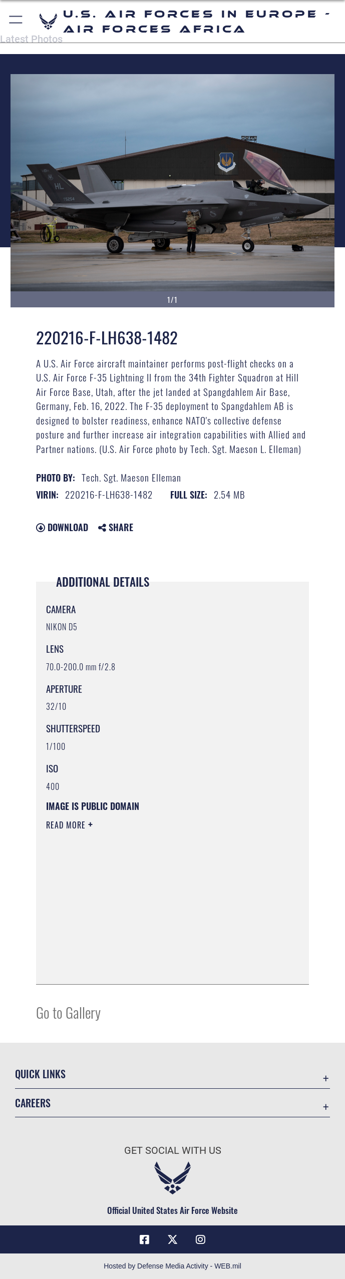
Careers (33, 1102)
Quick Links (40, 1073)
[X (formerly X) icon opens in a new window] (172, 1239)
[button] (16, 21)
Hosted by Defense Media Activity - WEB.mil (172, 1266)
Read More (67, 825)
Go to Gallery (68, 1012)
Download (62, 527)
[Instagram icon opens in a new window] (200, 1239)
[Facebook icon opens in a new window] (144, 1239)
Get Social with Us (172, 1150)
